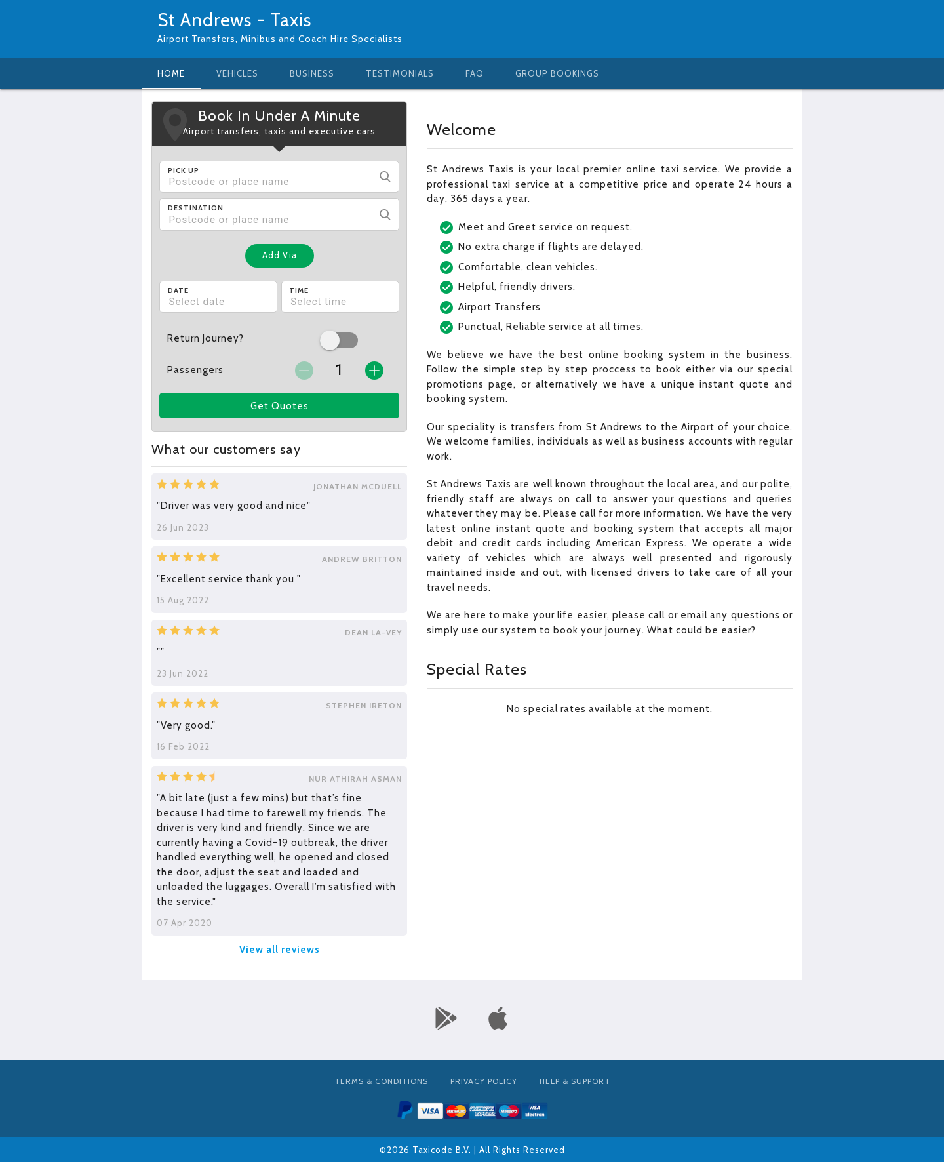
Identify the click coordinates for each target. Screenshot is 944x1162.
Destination (196, 207)
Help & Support (575, 1081)
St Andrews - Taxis (234, 20)
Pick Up (183, 170)
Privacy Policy (483, 1081)
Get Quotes (279, 406)
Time (299, 290)
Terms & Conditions (381, 1081)
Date (178, 290)
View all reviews (279, 949)
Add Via (279, 255)
